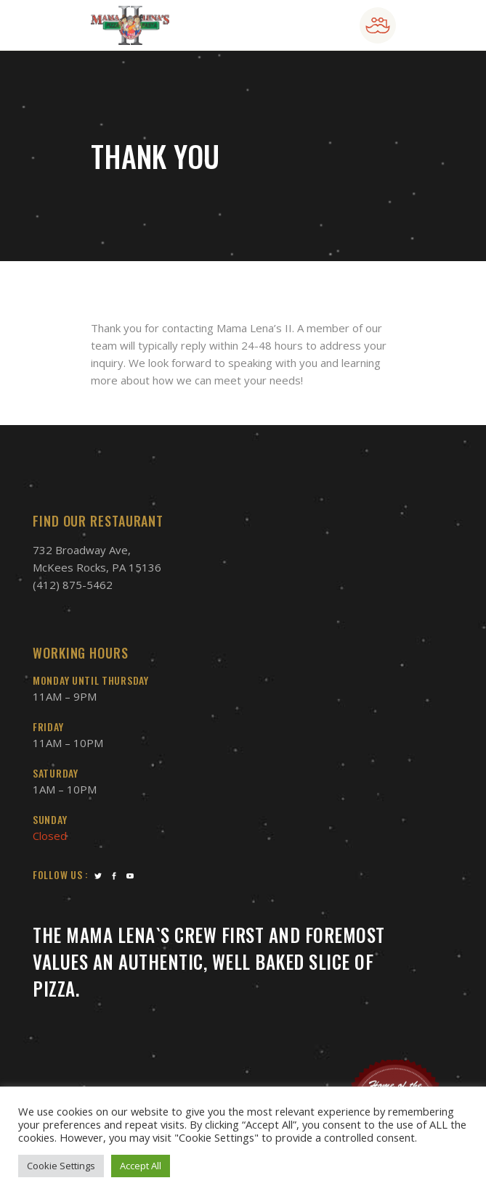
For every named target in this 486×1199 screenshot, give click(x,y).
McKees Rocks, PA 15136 (97, 567)
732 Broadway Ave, (82, 550)
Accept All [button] (140, 1165)
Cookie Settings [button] (61, 1165)
